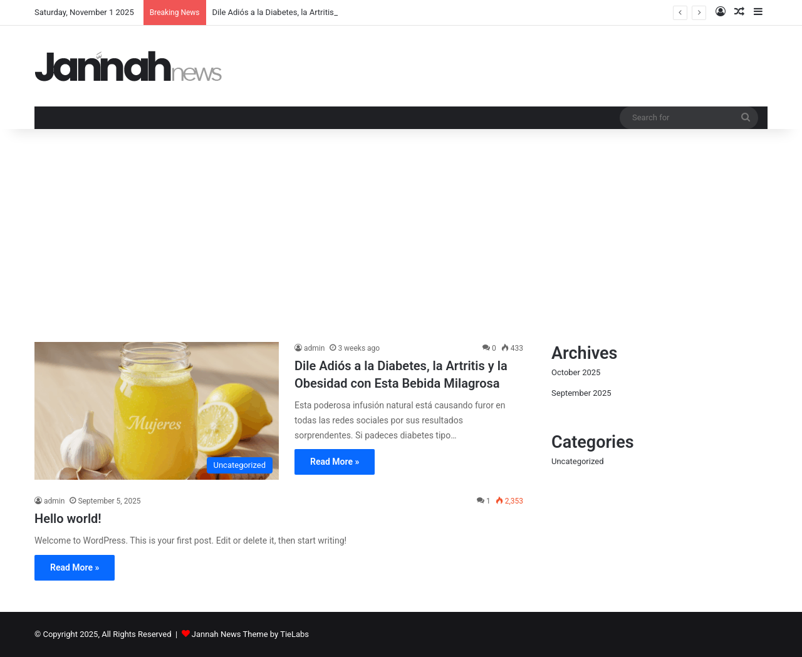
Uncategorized (577, 461)
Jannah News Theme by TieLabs (250, 634)
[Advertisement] (401, 235)
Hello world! (68, 518)
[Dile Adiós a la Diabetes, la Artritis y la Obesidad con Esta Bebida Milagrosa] (156, 411)
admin (314, 348)
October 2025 (575, 372)
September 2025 (581, 393)
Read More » (334, 462)
